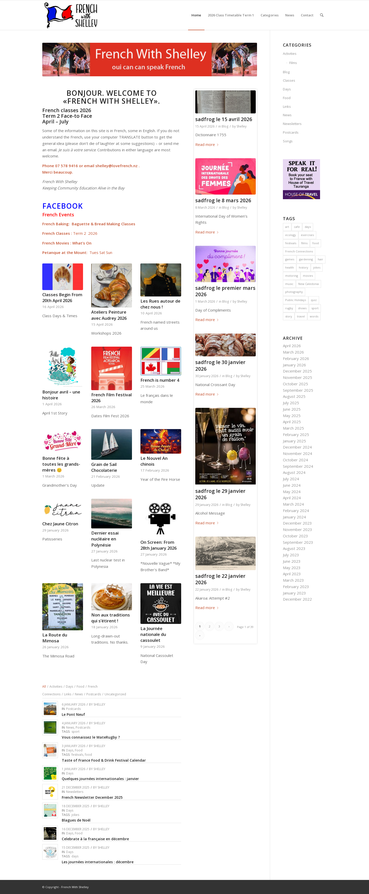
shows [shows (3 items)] (302, 308)
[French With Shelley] (71, 15)
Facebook (62, 206)
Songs (288, 141)
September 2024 (298, 466)
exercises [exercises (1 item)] (307, 235)
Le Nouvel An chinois (154, 461)
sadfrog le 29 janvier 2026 (220, 494)
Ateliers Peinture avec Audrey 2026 (109, 315)
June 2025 (292, 409)
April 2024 (292, 497)
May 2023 (292, 567)
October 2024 (295, 459)
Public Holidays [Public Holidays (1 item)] (295, 300)
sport (75, 731)
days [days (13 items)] (308, 227)
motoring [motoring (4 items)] (291, 276)
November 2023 (297, 529)
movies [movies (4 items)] (308, 276)
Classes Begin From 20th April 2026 (62, 297)
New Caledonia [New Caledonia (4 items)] (308, 284)
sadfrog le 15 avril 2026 (223, 119)
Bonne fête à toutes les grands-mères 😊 (61, 464)
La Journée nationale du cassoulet (153, 634)
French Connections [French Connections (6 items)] (299, 251)
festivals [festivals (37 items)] (290, 243)
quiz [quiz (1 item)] (314, 300)
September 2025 (298, 390)
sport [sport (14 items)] (315, 308)
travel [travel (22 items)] (301, 316)
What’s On (81, 243)
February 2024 (296, 510)
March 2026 (293, 352)
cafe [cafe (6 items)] (297, 227)
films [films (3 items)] (304, 243)
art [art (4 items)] (287, 227)
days (74, 856)
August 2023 (294, 548)
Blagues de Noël (76, 820)
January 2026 (294, 364)
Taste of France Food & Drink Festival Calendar (104, 760)
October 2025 (295, 383)
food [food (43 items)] (315, 243)
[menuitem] (196, 15)
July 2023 (291, 554)
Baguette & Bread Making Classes (103, 223)
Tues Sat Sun (100, 252)
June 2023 (292, 561)
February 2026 (296, 358)
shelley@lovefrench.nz (116, 165)
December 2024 (297, 447)
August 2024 (294, 472)
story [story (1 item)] (288, 316)
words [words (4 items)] (314, 316)
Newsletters (74, 792)
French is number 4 (159, 380)
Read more (207, 144)
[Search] (322, 15)
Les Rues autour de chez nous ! (160, 304)
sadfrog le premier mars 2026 (225, 291)
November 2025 (297, 377)
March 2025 (293, 428)
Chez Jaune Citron (60, 524)
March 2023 (293, 580)
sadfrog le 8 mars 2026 (223, 200)
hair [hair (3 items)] (320, 259)
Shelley (99, 704)
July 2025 (291, 402)
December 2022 (297, 599)
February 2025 (296, 434)
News (70, 727)
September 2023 (298, 542)
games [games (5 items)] (289, 259)
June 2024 (292, 485)
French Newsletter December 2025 (92, 797)
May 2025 (292, 415)
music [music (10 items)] (289, 284)
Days (69, 750)
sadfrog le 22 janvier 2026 (220, 579)
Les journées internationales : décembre (98, 861)
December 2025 (297, 371)
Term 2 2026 (85, 233)
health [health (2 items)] (289, 267)
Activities (289, 53)
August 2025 (294, 396)
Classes (289, 80)
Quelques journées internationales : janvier (100, 778)
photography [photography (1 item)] (294, 292)
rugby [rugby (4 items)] (289, 308)
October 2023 (295, 535)
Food (79, 750)
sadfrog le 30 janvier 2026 (220, 365)
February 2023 (296, 586)
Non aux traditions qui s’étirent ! (110, 618)
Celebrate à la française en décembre (95, 838)
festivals (77, 754)
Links (287, 106)
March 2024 (293, 504)
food (88, 754)
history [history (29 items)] (303, 267)
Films (293, 62)
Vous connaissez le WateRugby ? (91, 737)
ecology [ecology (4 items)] (290, 235)
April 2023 (292, 573)
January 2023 (294, 592)
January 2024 (294, 516)
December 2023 (297, 523)
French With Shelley (75, 887)
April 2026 (292, 345)
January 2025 (294, 440)
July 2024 (291, 478)
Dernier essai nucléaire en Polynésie (105, 539)
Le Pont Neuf (73, 714)
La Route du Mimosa (54, 638)
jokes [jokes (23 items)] (316, 267)
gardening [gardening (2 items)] (306, 259)
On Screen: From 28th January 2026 (158, 545)
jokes (75, 815)
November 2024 (297, 453)
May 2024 (292, 491)
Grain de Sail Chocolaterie (104, 467)
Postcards (73, 709)
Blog (225, 126)
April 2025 (292, 421)
